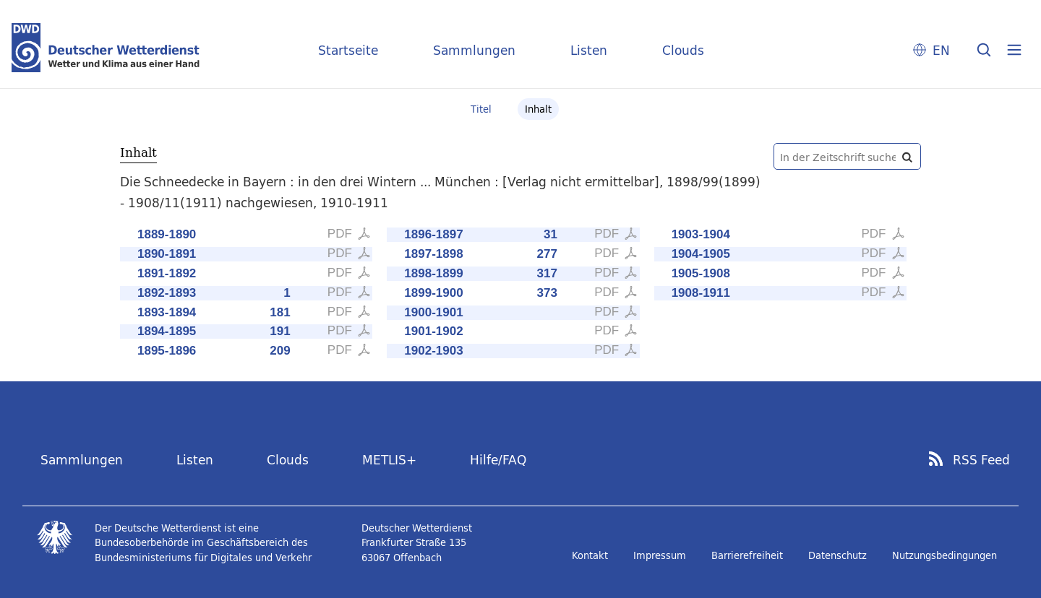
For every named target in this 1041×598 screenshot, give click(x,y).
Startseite (348, 50)
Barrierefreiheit (747, 555)
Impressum (659, 555)
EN (941, 50)
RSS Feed (981, 460)
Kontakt (590, 555)
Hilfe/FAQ (498, 459)
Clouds (683, 50)
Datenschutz (837, 555)
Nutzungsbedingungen (944, 555)
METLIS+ (389, 459)
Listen (588, 50)
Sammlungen (474, 50)
